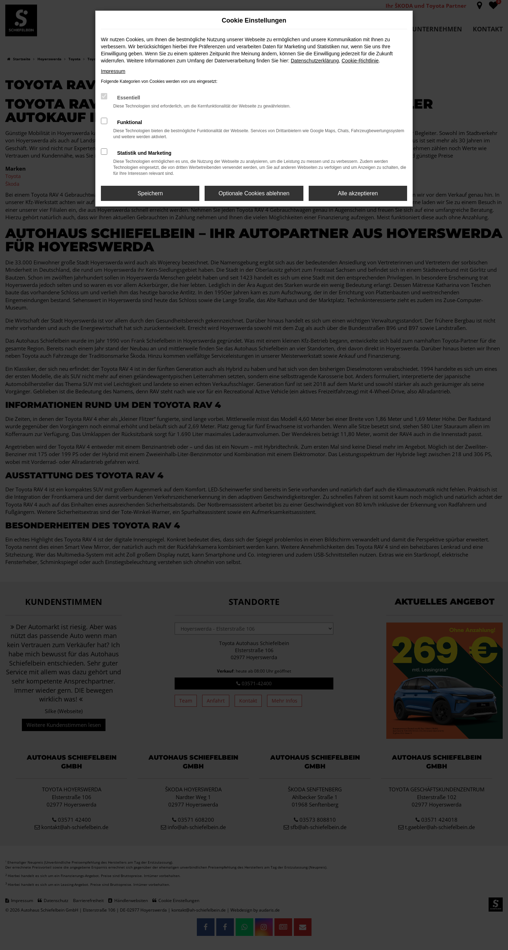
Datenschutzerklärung (315, 60)
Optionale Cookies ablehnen (253, 193)
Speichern (150, 193)
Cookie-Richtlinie (360, 60)
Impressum (113, 71)
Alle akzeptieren (358, 193)
